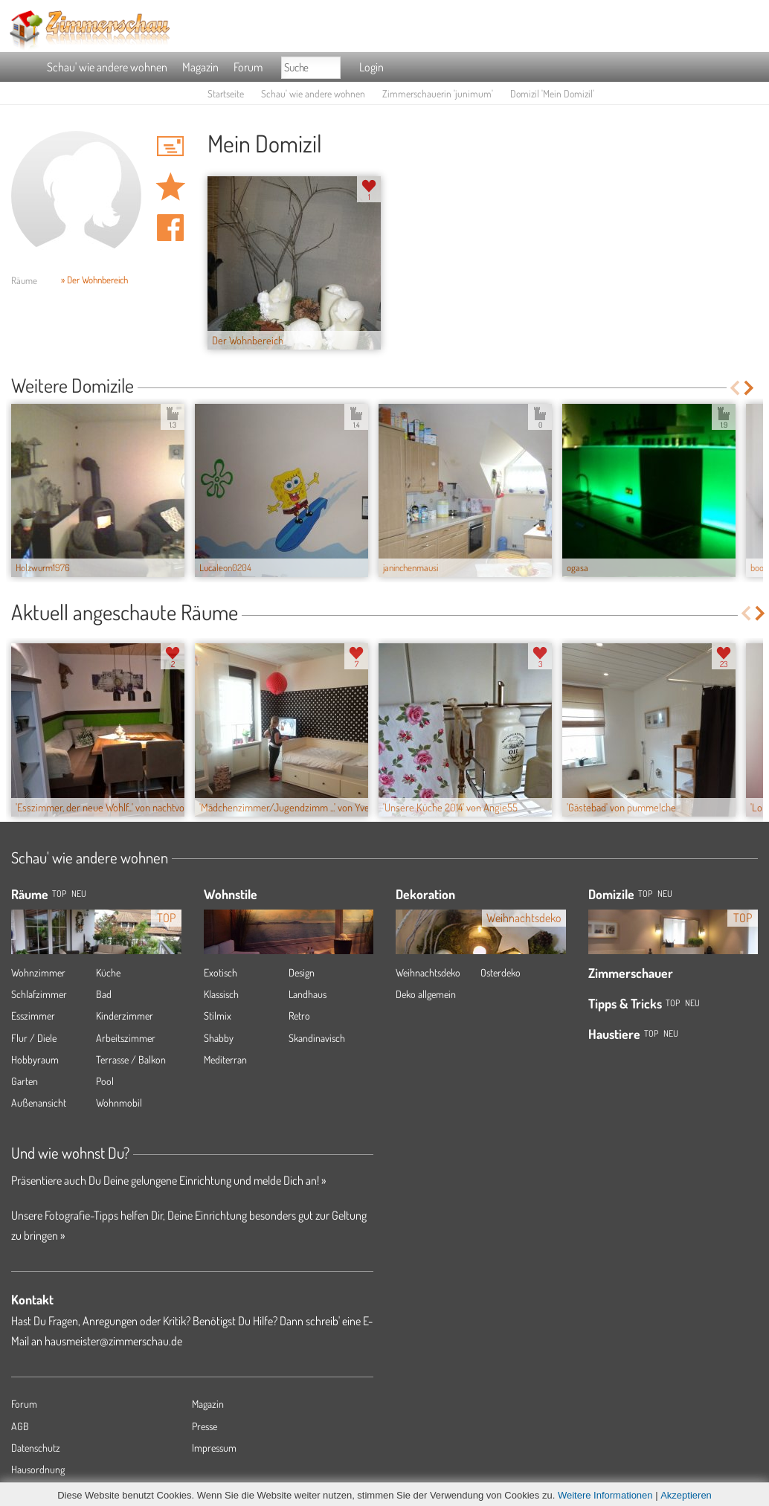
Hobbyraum (35, 1059)
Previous (734, 388)
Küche (108, 972)
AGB (20, 1426)
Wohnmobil (119, 1102)
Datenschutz (35, 1447)
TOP (59, 893)
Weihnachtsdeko (428, 972)
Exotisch (220, 972)
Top (645, 893)
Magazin (200, 66)
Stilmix (217, 1015)
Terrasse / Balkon (131, 1059)
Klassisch (221, 994)
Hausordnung (38, 1469)
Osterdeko (500, 972)
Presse (204, 1426)
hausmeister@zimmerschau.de (113, 1340)
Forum (248, 66)
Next (750, 388)
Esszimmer (33, 1015)
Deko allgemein (426, 994)
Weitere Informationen (605, 1495)
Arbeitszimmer (125, 1038)
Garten (24, 1081)
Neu (664, 893)
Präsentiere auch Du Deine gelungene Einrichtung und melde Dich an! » (168, 1180)
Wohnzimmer (38, 972)
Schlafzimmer (39, 994)
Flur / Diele (34, 1038)
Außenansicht (38, 1102)
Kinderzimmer (124, 1015)
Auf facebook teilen (170, 227)
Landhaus (307, 994)
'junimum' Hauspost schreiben (170, 146)
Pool (105, 1081)
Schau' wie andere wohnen (107, 66)
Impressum (214, 1447)
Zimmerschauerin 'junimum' (437, 93)
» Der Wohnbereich (94, 280)
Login (371, 66)
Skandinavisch (317, 1038)
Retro (299, 1015)
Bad (104, 994)
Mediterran (225, 1059)
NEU (78, 893)
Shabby (219, 1038)
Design (302, 972)
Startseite (225, 93)
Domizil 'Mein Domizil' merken (170, 187)
